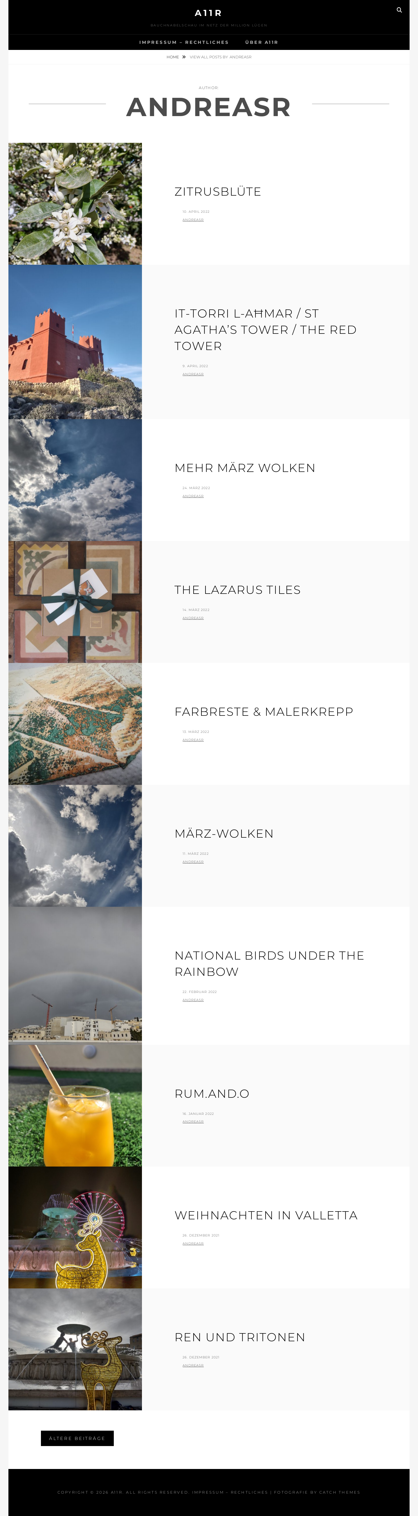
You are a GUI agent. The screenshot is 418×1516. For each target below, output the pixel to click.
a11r (209, 13)
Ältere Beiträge (77, 1438)
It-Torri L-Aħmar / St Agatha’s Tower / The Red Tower (265, 329)
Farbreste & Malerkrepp (264, 711)
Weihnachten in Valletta (266, 1215)
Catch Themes (340, 1492)
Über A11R (262, 42)
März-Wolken (224, 833)
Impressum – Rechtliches (184, 42)
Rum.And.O (212, 1093)
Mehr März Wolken (245, 468)
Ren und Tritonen (240, 1337)
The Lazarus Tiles (237, 590)
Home (173, 57)
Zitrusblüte (218, 191)
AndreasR (193, 220)
